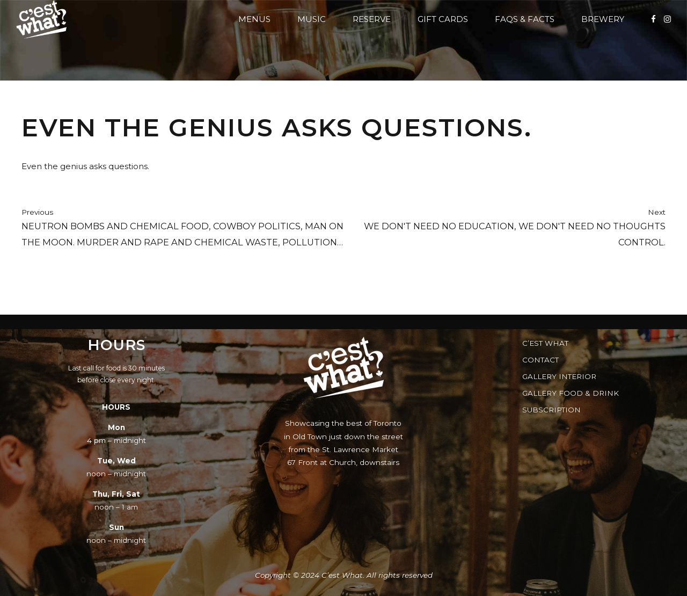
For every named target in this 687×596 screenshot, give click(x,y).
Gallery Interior (559, 376)
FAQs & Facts (524, 19)
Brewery (602, 19)
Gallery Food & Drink (570, 393)
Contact (540, 359)
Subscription (551, 409)
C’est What (545, 343)
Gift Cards (443, 19)
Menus (254, 19)
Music (311, 19)
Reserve (372, 19)
